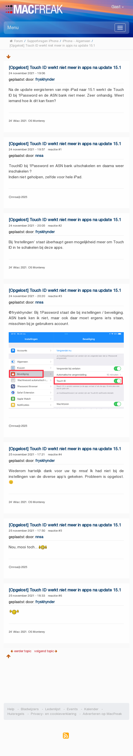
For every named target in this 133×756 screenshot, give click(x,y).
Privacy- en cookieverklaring (53, 714)
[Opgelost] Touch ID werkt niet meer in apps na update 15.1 (65, 67)
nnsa (39, 155)
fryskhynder (45, 79)
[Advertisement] (66, 679)
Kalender (91, 709)
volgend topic (44, 651)
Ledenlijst (52, 709)
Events (72, 709)
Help (10, 709)
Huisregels (15, 714)
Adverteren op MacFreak (102, 714)
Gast (117, 6)
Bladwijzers (30, 709)
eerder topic (23, 651)
